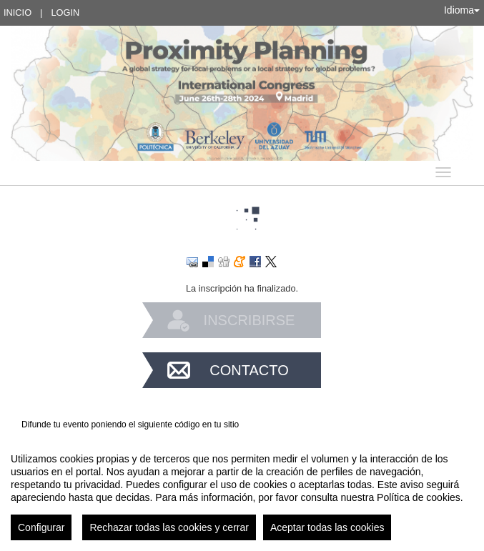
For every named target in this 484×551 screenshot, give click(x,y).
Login (65, 12)
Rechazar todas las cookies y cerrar (169, 527)
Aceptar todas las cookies (327, 527)
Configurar (41, 527)
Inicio (17, 12)
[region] (242, 491)
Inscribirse (249, 320)
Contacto (248, 370)
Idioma (462, 10)
